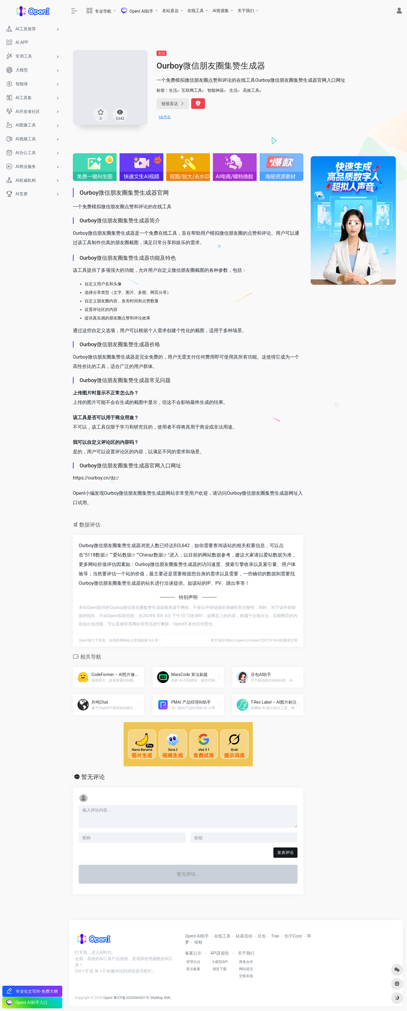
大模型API (220, 962)
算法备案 (193, 969)
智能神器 (215, 90)
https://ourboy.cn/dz (94, 478)
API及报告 (219, 953)
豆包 (262, 936)
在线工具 (195, 10)
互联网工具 (191, 90)
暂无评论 (93, 776)
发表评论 (285, 852)
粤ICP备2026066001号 (131, 998)
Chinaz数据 (151, 555)
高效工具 (251, 90)
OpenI (107, 998)
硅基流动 (244, 936)
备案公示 (193, 953)
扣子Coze (293, 936)
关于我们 (246, 10)
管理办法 (193, 962)
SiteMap (156, 998)
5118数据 (95, 555)
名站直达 (170, 10)
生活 (161, 53)
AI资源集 (221, 10)
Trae (275, 936)
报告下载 (220, 969)
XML (167, 998)
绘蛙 (198, 942)
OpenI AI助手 (197, 936)
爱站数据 (122, 555)
